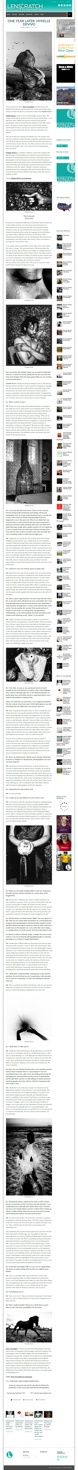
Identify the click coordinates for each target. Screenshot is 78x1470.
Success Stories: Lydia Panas (67, 602)
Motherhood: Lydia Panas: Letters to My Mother (19, 1423)
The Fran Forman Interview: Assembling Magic (66, 630)
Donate (60, 146)
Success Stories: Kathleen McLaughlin (67, 280)
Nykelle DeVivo (34, 1381)
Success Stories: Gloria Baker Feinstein (67, 425)
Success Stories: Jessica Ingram (67, 407)
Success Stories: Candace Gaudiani (67, 497)
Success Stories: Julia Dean (67, 271)
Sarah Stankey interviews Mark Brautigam (67, 570)
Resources (29, 14)
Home (8, 14)
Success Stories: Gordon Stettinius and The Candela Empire (67, 463)
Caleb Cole (66, 235)
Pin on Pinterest (41, 1399)
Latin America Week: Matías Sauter (67, 560)
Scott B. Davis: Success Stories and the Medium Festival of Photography (64, 517)
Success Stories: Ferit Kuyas (67, 390)
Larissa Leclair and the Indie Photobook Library (67, 544)
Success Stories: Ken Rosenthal (67, 373)
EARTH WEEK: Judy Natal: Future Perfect (67, 729)
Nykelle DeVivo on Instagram (20, 178)
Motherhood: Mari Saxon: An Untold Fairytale (48, 1423)
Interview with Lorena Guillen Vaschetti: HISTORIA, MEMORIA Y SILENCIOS (64, 436)
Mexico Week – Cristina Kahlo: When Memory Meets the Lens (67, 762)
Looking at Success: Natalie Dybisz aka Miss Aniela (67, 481)
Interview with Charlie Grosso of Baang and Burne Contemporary (67, 246)
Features (21, 14)
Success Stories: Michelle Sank (67, 399)
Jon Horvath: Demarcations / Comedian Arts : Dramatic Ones (67, 656)
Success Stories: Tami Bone (67, 288)
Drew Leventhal (26, 27)
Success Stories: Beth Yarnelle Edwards (67, 365)
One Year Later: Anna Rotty (14, 1393)
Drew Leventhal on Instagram (21, 1377)
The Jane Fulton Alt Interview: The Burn (67, 638)
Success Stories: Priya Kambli (67, 296)
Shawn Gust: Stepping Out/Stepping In (67, 595)
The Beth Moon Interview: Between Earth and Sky (67, 647)
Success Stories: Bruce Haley (67, 339)
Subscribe (60, 158)
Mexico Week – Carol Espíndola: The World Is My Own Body (67, 771)
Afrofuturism (14, 1381)
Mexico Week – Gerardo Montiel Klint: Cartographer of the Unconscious (64, 752)
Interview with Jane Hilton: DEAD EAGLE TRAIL (67, 446)
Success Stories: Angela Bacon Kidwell (67, 383)
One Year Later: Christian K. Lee (42, 1393)
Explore (14, 14)
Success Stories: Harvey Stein (67, 322)
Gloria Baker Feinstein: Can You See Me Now (67, 621)
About (68, 1)
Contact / (62, 1)
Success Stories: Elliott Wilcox (67, 347)
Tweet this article (17, 1399)
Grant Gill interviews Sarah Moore (66, 577)
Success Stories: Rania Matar (67, 470)
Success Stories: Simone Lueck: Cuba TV (67, 357)
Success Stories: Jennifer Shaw (67, 330)
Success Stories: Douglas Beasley (67, 535)
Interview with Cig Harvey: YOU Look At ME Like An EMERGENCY (67, 507)
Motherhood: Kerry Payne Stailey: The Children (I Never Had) (29, 1424)
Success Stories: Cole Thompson (67, 416)
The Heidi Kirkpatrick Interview (66, 665)
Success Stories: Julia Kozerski (67, 487)
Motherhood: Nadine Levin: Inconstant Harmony (67, 682)
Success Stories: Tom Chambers (67, 253)
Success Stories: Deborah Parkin (67, 525)
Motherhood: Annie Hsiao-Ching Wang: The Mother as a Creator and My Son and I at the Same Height (38, 1428)
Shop (41, 14)
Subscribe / (54, 1)
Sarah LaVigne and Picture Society (67, 552)
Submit (36, 14)
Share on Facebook (29, 1399)
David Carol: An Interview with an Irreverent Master (67, 612)
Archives (25, 1455)
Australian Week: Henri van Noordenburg (67, 587)
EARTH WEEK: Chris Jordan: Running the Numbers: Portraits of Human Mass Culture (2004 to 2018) (64, 741)
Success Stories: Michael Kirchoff (67, 263)
